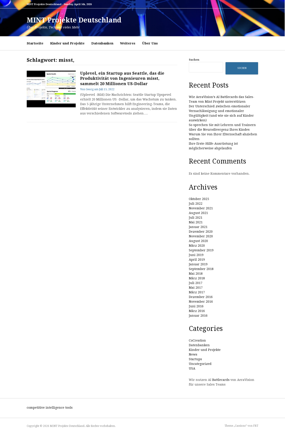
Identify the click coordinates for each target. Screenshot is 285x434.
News (193, 354)
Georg (90, 89)
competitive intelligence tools (50, 407)
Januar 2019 (198, 264)
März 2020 (197, 245)
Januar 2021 (198, 227)
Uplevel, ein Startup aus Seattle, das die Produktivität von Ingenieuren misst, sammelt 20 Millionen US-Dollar (122, 78)
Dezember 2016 (201, 297)
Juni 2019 (196, 255)
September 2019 (201, 250)
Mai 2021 (196, 222)
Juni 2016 (196, 306)
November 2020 (201, 236)
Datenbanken (102, 43)
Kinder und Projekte (67, 43)
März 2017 (197, 292)
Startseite (35, 43)
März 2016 (197, 311)
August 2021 (198, 213)
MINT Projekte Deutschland (74, 20)
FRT (255, 425)
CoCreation (197, 340)
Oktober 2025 (199, 199)
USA (192, 368)
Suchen (194, 59)
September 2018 (201, 269)
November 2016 (201, 301)
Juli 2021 (195, 217)
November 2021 (201, 208)
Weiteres (127, 43)
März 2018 (197, 278)
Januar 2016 (198, 315)
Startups (195, 359)
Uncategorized (200, 364)
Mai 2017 (196, 287)
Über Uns (150, 43)
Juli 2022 (195, 203)
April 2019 (197, 259)
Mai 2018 (196, 273)
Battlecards (221, 380)
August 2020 (198, 241)
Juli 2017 (195, 283)
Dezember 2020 (201, 231)
